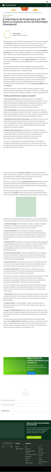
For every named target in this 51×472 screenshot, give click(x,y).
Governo (27, 460)
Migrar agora (31, 373)
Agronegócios (28, 448)
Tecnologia (10, 15)
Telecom (40, 457)
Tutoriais (40, 463)
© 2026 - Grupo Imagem (46, 469)
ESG (26, 446)
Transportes (40, 448)
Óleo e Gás (40, 451)
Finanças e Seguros (29, 462)
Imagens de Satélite (19, 448)
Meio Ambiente (41, 453)
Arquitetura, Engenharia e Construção (30, 452)
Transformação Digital (42, 461)
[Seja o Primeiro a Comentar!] (23, 405)
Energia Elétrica (28, 456)
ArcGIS (4, 12)
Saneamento (27, 458)
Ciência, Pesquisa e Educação (31, 454)
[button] (47, 1)
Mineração (40, 455)
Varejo (39, 446)
